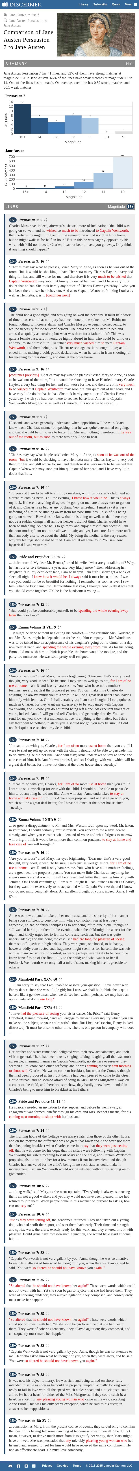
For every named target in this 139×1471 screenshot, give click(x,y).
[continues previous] (24, 375)
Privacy (47, 1465)
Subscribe (100, 4)
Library (83, 4)
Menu (131, 4)
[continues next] (58, 295)
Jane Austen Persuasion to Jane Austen (25, 23)
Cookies (62, 1465)
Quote (116, 4)
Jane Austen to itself (21, 15)
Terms (77, 1465)
